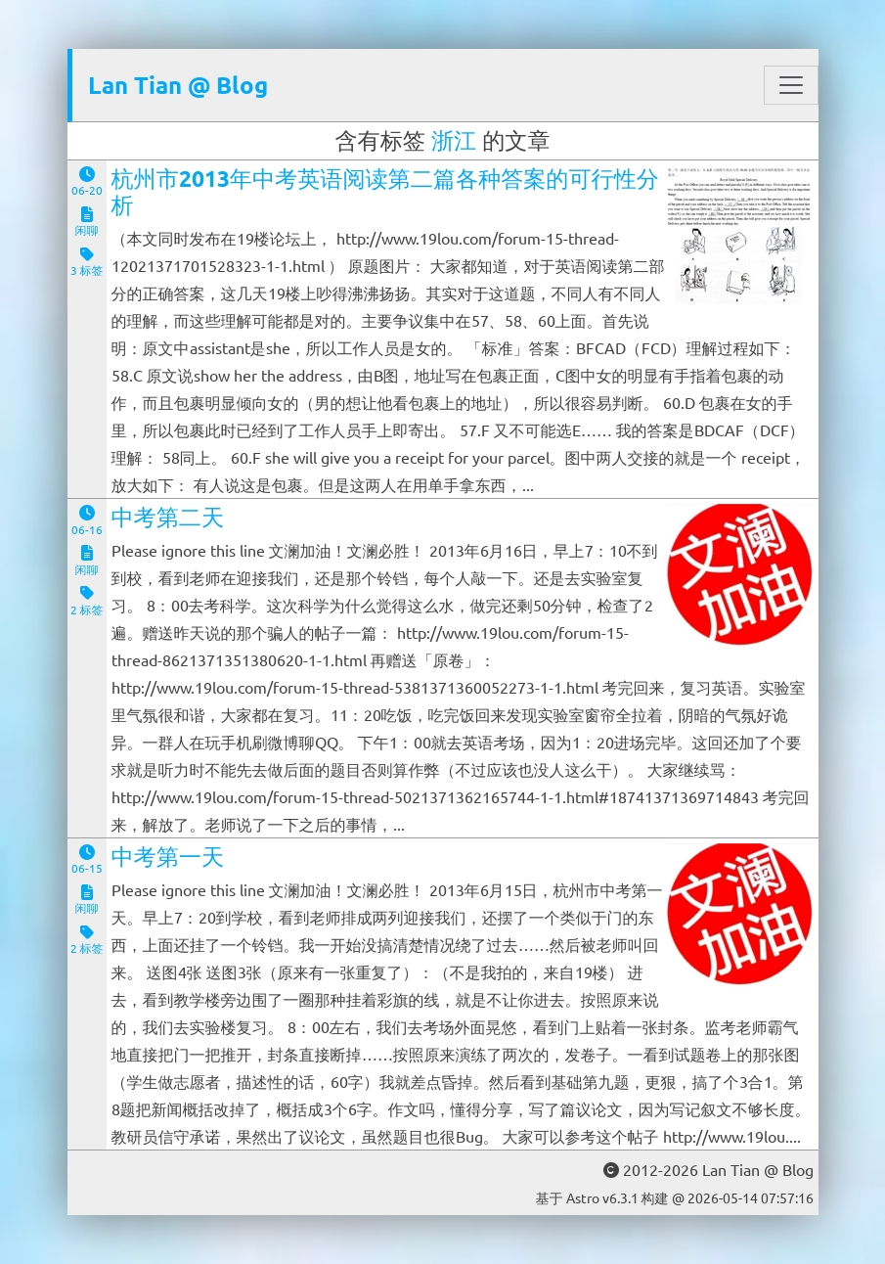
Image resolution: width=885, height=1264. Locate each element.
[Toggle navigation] (791, 85)
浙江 (453, 140)
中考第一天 (168, 856)
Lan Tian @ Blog (178, 84)
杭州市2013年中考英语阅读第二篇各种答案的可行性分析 (385, 192)
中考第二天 (168, 517)
